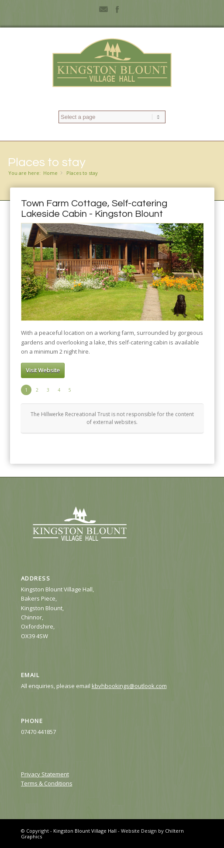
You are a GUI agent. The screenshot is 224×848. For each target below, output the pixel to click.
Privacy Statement (45, 774)
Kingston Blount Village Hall (85, 830)
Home (50, 173)
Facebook (117, 8)
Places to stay (47, 162)
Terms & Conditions (46, 783)
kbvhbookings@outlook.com (129, 686)
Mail (103, 8)
